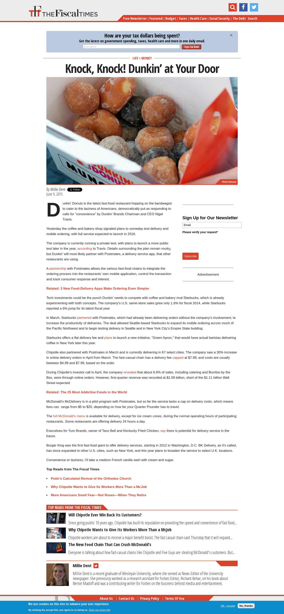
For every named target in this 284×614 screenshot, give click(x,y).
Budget (170, 18)
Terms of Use (174, 598)
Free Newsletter (135, 18)
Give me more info (99, 609)
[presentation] (212, 243)
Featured (156, 18)
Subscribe (190, 256)
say (163, 431)
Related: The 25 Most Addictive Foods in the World (86, 392)
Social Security (219, 18)
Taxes (183, 18)
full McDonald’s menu (69, 416)
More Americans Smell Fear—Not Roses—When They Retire (98, 495)
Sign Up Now (191, 47)
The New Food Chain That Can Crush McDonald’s (109, 544)
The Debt (239, 18)
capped (177, 358)
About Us (106, 598)
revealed (129, 372)
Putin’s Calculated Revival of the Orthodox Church (91, 478)
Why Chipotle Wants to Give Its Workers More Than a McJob (99, 487)
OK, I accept (228, 605)
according (85, 248)
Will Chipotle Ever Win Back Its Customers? (105, 515)
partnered (84, 318)
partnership (57, 268)
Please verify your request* (200, 232)
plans (108, 338)
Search (252, 18)
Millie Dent (57, 189)
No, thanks (246, 605)
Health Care (198, 18)
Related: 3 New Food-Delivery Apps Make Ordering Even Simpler (97, 288)
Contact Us (126, 598)
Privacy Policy (149, 598)
